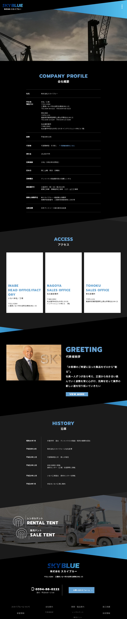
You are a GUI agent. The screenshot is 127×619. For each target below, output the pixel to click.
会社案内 (49, 595)
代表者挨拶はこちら (67, 145)
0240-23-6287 (50, 119)
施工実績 (106, 595)
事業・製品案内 (77, 595)
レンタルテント (78, 600)
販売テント (78, 606)
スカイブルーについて (20, 595)
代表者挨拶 (49, 600)
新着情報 (20, 601)
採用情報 (106, 601)
